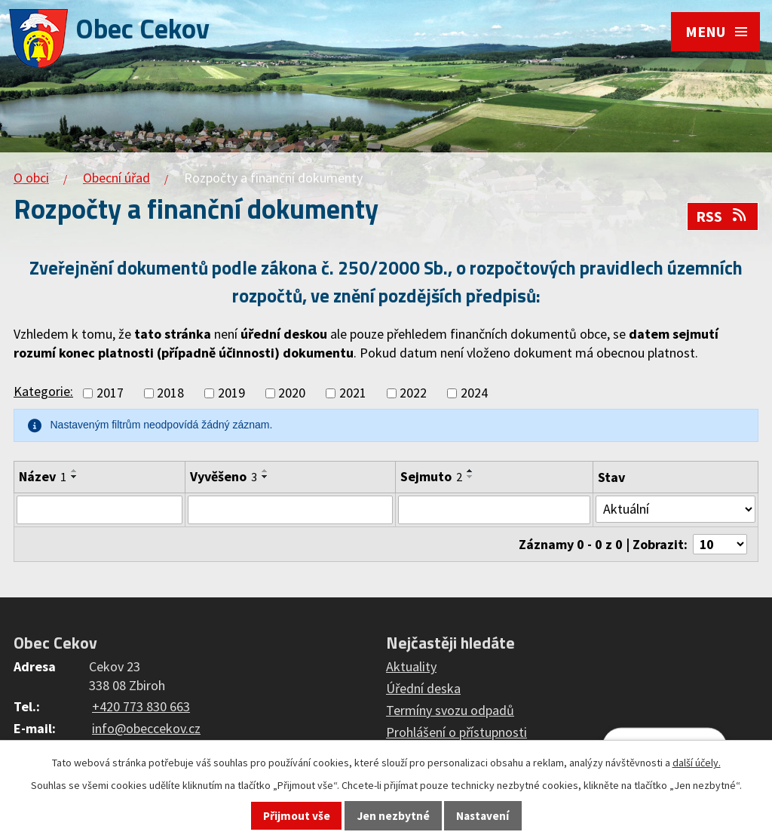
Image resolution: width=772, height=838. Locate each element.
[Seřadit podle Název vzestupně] (74, 471)
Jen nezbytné (393, 816)
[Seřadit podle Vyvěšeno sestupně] (265, 477)
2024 (474, 393)
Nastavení (482, 816)
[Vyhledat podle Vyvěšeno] (290, 510)
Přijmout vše (296, 816)
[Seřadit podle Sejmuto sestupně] (470, 477)
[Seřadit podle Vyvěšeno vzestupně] (265, 471)
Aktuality (411, 666)
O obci (31, 177)
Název (42, 476)
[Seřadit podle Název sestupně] (74, 477)
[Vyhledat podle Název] (99, 510)
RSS (722, 216)
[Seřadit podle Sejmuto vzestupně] (470, 471)
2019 (231, 393)
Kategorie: (43, 391)
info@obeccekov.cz (146, 728)
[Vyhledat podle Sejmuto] (494, 510)
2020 (291, 393)
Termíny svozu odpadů (450, 710)
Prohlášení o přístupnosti (456, 732)
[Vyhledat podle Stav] (675, 509)
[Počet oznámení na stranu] (720, 544)
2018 (170, 393)
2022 (413, 393)
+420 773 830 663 (141, 706)
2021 (352, 393)
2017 (110, 393)
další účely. (696, 762)
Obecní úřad (116, 177)
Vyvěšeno (223, 476)
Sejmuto (431, 476)
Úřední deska (423, 688)
